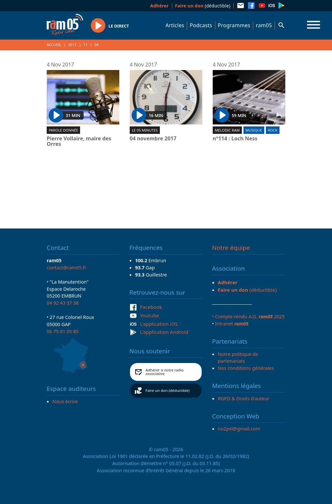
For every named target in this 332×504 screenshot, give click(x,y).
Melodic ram (227, 130)
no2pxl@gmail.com (239, 428)
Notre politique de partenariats (238, 357)
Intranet (231, 323)
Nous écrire (65, 401)
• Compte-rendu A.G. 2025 (248, 316)
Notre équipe (231, 247)
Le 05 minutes (145, 130)
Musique (253, 130)
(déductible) (203, 6)
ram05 (264, 25)
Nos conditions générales (246, 368)
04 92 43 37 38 (62, 302)
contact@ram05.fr (67, 267)
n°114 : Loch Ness (235, 139)
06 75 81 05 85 (62, 331)
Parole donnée (63, 130)
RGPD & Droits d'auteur (243, 398)
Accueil (54, 44)
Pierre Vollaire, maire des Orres (79, 141)
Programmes (234, 25)
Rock (273, 130)
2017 (72, 44)
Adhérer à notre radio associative (165, 372)
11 (85, 44)
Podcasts (201, 25)
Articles (175, 25)
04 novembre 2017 (153, 139)
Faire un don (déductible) (168, 390)
